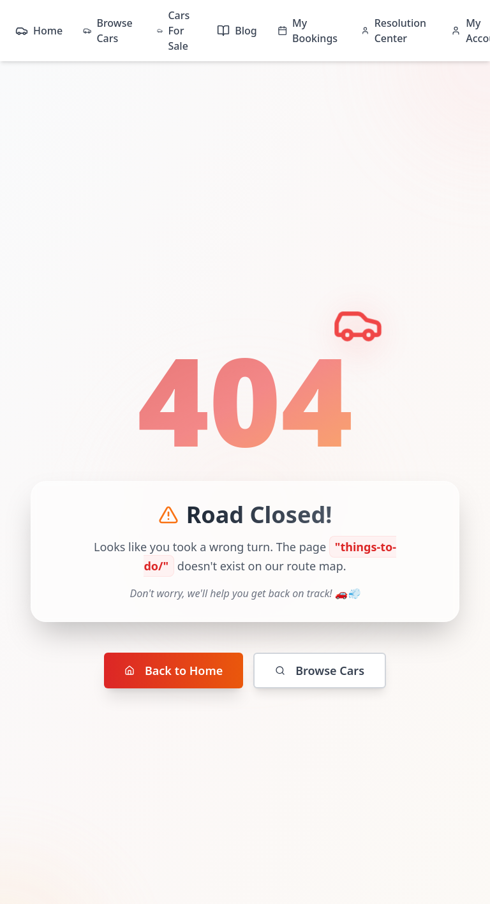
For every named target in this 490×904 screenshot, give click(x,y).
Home (39, 31)
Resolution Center (393, 30)
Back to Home (173, 670)
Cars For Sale (173, 30)
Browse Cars (108, 30)
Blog (236, 31)
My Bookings (308, 30)
